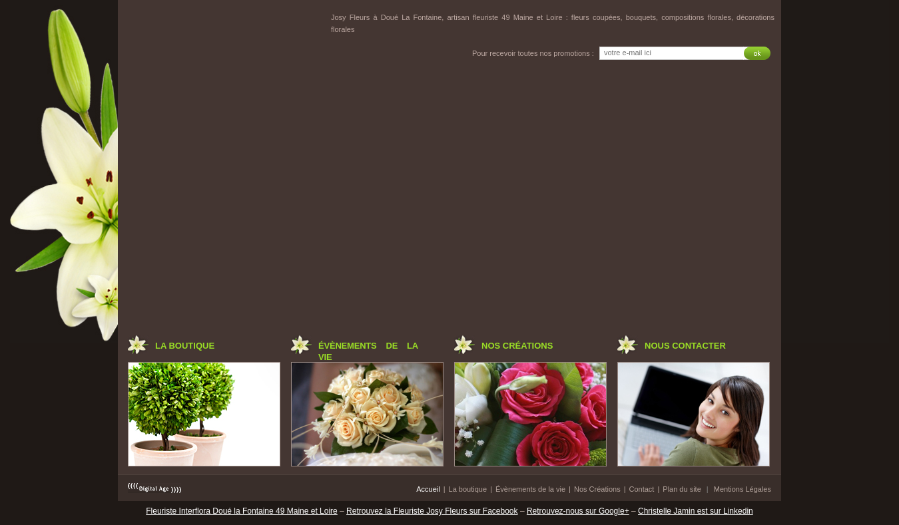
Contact (642, 489)
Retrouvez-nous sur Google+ (578, 511)
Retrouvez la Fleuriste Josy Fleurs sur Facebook (431, 511)
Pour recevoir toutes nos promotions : (533, 53)
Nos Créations (597, 489)
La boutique (468, 489)
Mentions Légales (742, 489)
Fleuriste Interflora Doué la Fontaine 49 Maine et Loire (242, 511)
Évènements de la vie (530, 489)
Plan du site (682, 489)
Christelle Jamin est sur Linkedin (695, 511)
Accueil (428, 489)
